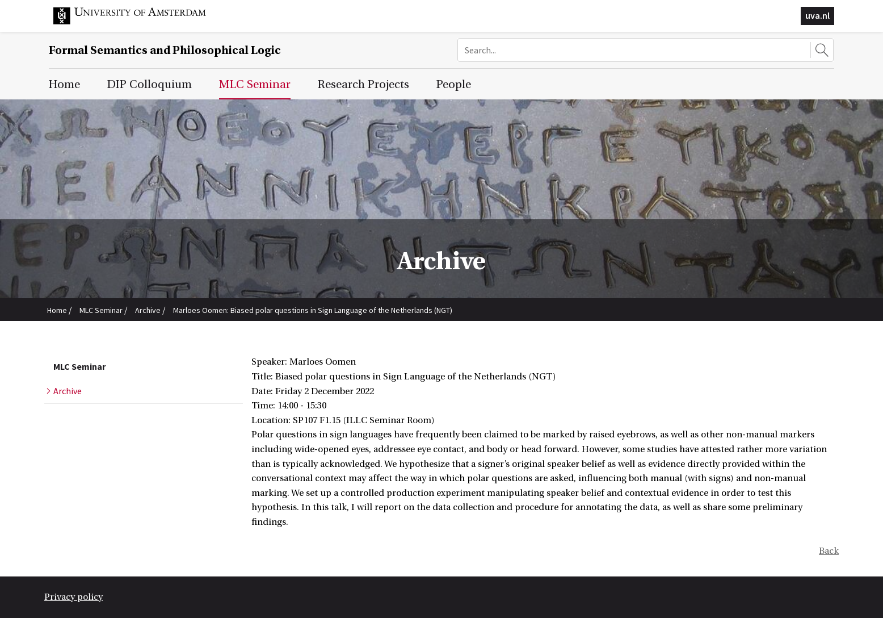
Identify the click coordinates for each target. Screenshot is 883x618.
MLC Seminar (101, 310)
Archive (148, 310)
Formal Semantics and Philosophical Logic (165, 50)
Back (829, 551)
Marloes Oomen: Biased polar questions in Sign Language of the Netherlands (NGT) (312, 310)
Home (57, 310)
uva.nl (817, 15)
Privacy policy (73, 597)
